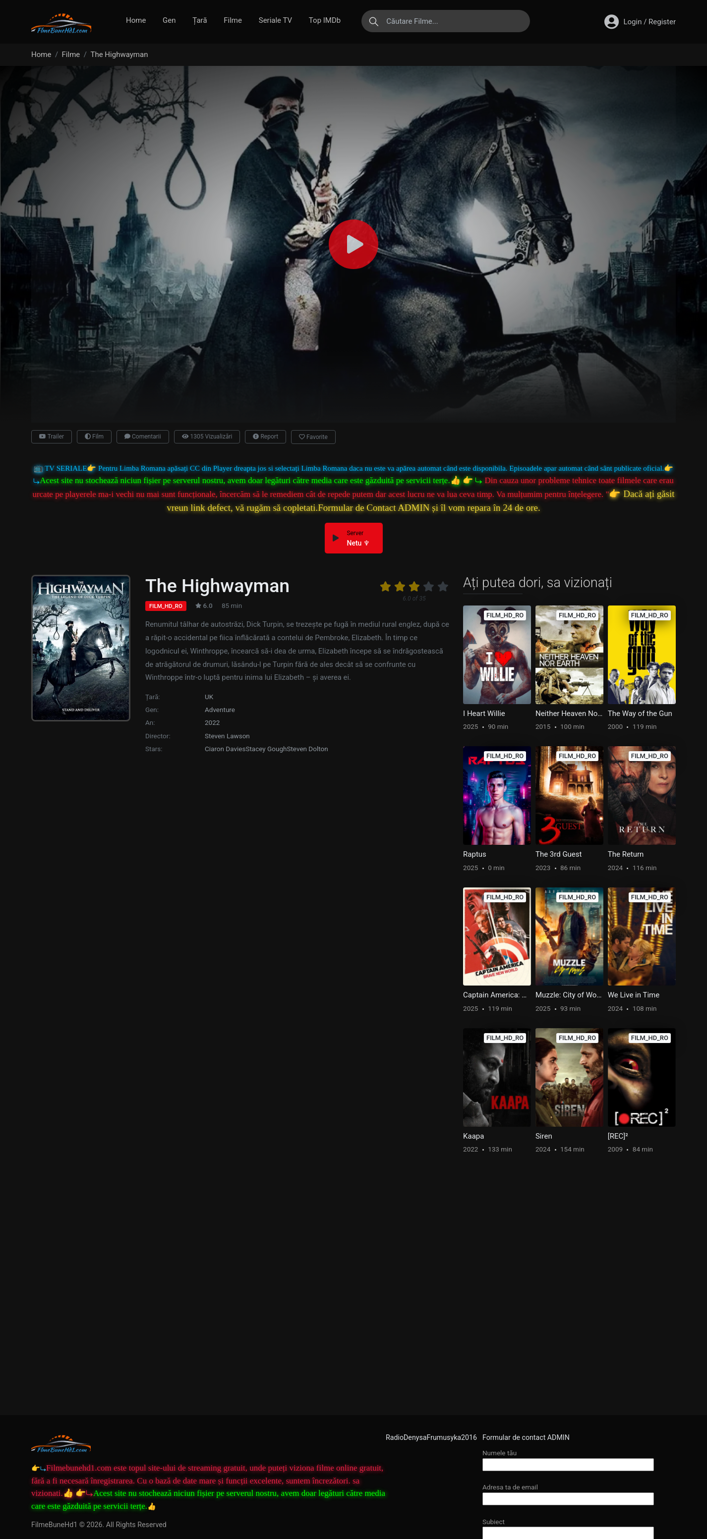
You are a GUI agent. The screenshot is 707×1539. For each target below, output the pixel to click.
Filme (233, 20)
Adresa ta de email (568, 1492)
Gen (169, 20)
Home (136, 20)
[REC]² (618, 1136)
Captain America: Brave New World (497, 994)
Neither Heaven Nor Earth (569, 713)
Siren (543, 1136)
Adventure (220, 710)
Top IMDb (325, 20)
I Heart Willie (484, 713)
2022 (212, 722)
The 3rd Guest (558, 854)
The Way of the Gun (640, 713)
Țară (199, 20)
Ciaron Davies (225, 749)
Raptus (474, 854)
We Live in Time (633, 994)
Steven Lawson (227, 736)
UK (209, 697)
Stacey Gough (266, 749)
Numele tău (568, 1458)
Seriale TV (275, 20)
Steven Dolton (307, 749)
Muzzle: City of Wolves (569, 994)
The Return (626, 854)
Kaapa (473, 1136)
